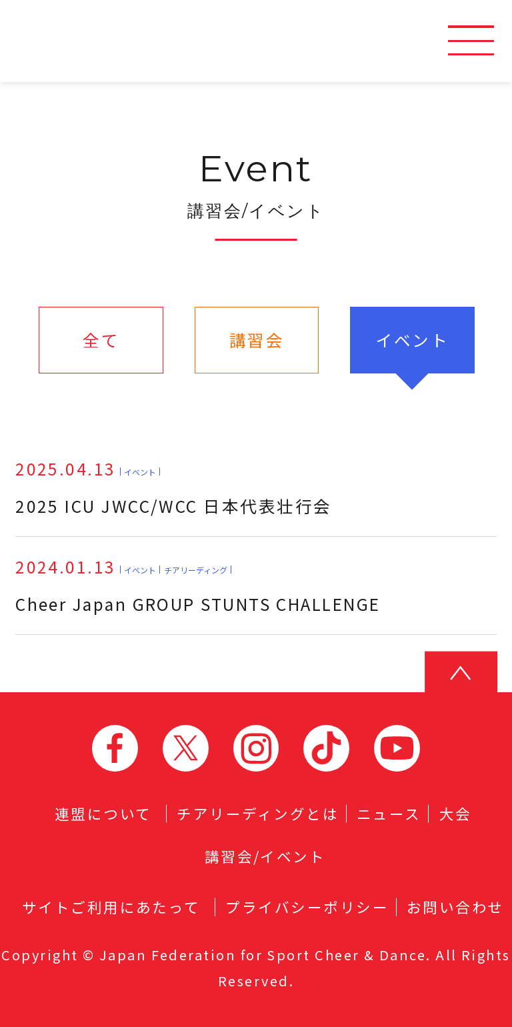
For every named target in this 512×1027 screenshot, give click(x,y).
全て (101, 339)
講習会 (256, 339)
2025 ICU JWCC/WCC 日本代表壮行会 (173, 486)
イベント (412, 339)
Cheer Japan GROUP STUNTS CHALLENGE (198, 585)
